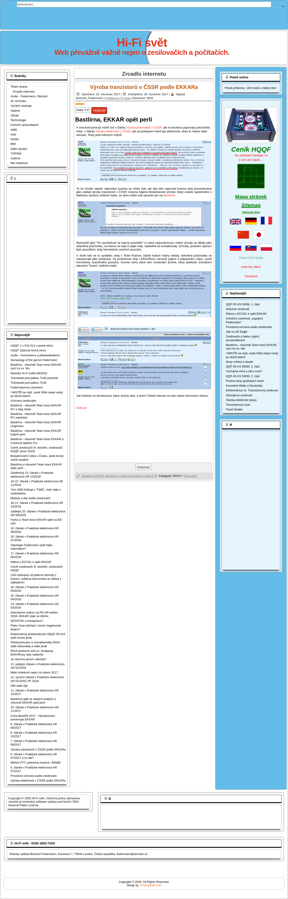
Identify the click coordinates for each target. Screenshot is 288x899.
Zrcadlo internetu (24, 91)
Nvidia (15, 139)
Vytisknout (113, 98)
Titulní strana (19, 86)
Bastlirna (87, 476)
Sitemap (251, 205)
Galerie (15, 110)
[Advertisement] (144, 17)
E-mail (125, 98)
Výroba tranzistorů (130, 476)
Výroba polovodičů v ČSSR (144, 127)
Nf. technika (18, 101)
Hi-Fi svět (142, 42)
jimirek (147, 476)
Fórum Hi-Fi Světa (251, 257)
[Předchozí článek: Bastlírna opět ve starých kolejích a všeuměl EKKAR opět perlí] (144, 467)
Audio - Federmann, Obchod (29, 96)
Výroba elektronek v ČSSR (113, 131)
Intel (13, 134)
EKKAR (99, 476)
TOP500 (16, 153)
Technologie (18, 120)
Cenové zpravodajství (25, 124)
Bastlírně (169, 195)
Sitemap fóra (251, 212)
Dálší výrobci (19, 149)
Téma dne (190, 476)
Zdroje (15, 115)
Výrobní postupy (21, 105)
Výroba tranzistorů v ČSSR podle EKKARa (144, 87)
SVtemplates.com (150, 885)
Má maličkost (19, 163)
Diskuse (81, 408)
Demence (111, 476)
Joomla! (13, 801)
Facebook (251, 276)
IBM (13, 144)
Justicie (15, 158)
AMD (14, 129)
